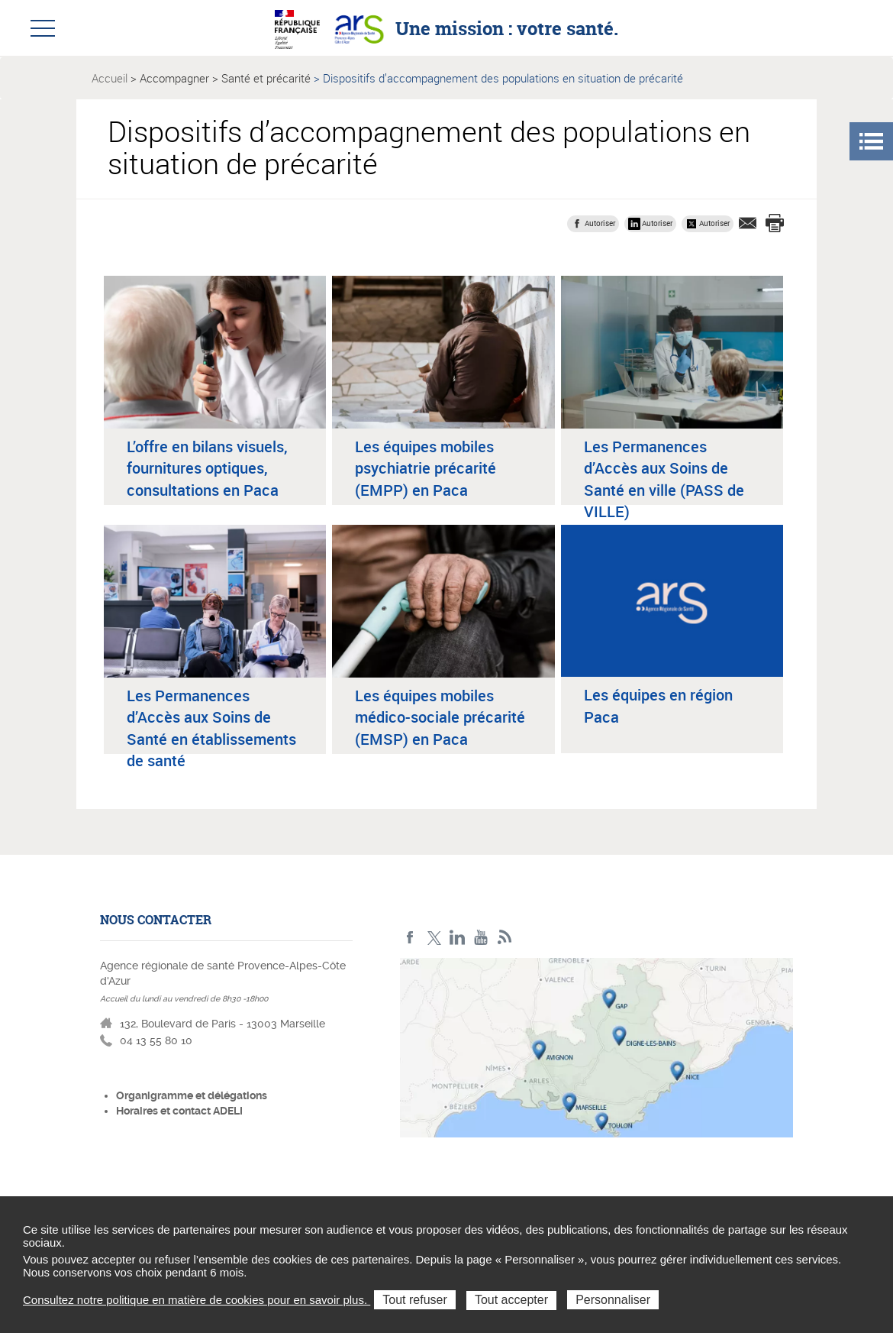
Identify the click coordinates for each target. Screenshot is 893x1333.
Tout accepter (511, 1299)
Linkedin (457, 938)
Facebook (410, 938)
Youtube (481, 938)
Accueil (109, 78)
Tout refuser (414, 1299)
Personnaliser (612, 1299)
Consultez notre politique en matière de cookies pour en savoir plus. (196, 1299)
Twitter (434, 938)
